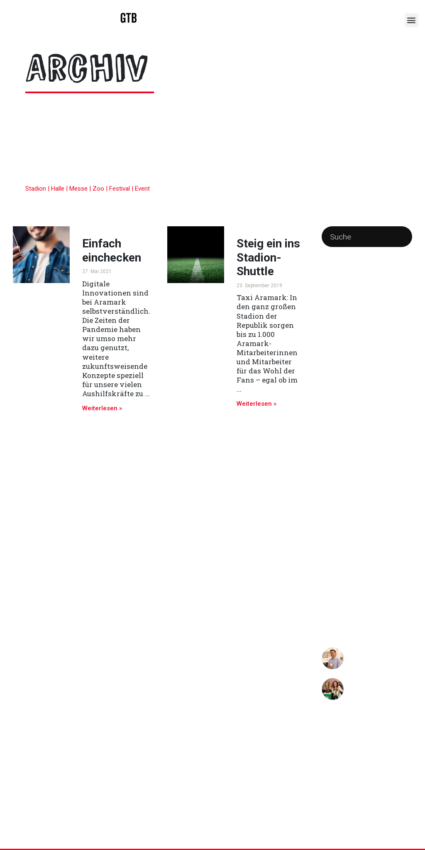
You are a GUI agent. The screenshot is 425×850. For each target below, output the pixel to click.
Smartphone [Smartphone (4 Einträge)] (372, 472)
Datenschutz (350, 820)
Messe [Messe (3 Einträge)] (391, 411)
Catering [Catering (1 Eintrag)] (330, 317)
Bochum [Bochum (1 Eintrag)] (365, 305)
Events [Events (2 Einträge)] (358, 329)
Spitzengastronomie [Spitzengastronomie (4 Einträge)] (357, 484)
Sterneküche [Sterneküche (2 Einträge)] (339, 497)
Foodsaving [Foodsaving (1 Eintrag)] (333, 341)
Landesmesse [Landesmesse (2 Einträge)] (341, 412)
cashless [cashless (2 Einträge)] (387, 305)
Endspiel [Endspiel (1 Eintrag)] (386, 317)
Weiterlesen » (102, 408)
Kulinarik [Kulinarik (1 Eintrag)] (387, 400)
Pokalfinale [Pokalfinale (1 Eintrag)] (333, 448)
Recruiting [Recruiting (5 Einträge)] (341, 459)
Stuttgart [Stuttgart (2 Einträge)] (334, 520)
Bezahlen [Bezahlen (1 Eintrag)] (345, 305)
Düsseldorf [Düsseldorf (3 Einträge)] (358, 316)
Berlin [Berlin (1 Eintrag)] (328, 305)
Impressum (392, 820)
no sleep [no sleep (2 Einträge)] (384, 436)
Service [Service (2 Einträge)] (373, 460)
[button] (411, 20)
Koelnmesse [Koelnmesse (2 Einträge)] (339, 400)
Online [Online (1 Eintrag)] (405, 436)
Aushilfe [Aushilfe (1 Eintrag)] (396, 292)
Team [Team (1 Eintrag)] (353, 521)
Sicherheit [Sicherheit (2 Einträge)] (335, 473)
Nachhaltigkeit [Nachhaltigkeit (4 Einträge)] (365, 423)
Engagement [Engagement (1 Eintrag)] (334, 329)
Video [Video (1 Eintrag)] (366, 521)
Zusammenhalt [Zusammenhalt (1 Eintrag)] (359, 532)
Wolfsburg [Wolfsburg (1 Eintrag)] (332, 532)
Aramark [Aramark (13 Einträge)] (345, 289)
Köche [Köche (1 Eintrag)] (404, 400)
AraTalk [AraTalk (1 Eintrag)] (378, 292)
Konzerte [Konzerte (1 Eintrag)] (367, 400)
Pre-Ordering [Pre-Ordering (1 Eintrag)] (358, 448)
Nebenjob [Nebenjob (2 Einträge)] (334, 436)
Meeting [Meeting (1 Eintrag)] (370, 412)
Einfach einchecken (111, 250)
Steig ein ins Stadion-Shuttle (268, 257)
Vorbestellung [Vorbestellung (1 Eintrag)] (388, 521)
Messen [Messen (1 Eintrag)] (330, 424)
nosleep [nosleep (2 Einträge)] (360, 436)
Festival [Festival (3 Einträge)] (381, 329)
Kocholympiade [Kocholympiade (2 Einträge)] (381, 388)
